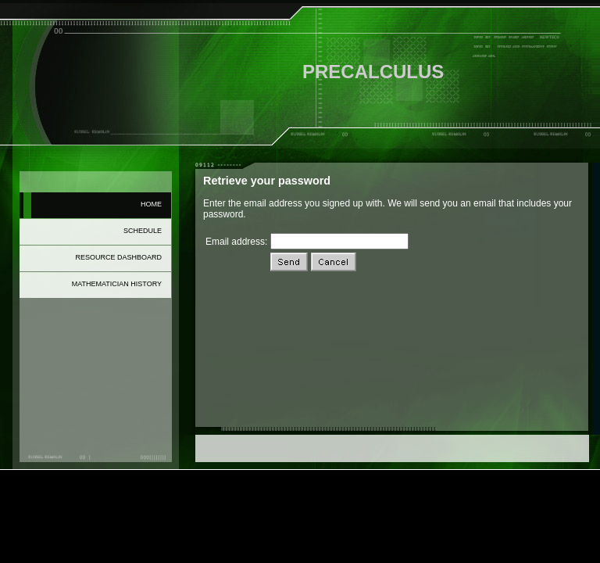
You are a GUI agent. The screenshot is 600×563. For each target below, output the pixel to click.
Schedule (142, 231)
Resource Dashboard (118, 257)
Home (151, 204)
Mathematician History (117, 284)
